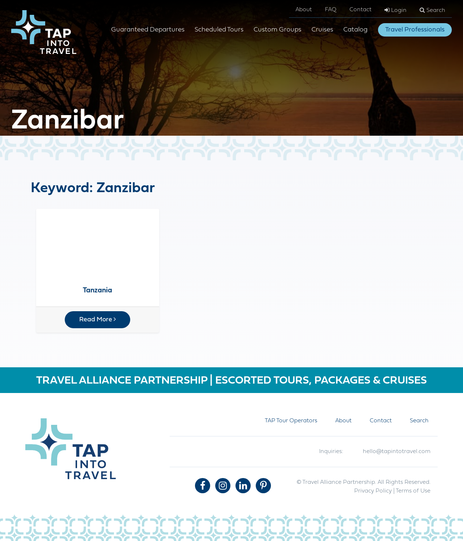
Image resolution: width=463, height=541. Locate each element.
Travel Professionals (415, 29)
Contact (360, 10)
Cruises (322, 29)
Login (396, 10)
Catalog (355, 29)
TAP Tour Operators (291, 421)
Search (432, 10)
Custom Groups (277, 29)
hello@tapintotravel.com (396, 452)
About (304, 10)
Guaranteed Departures (147, 29)
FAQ (330, 10)
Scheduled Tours (219, 29)
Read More (97, 319)
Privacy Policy (373, 491)
